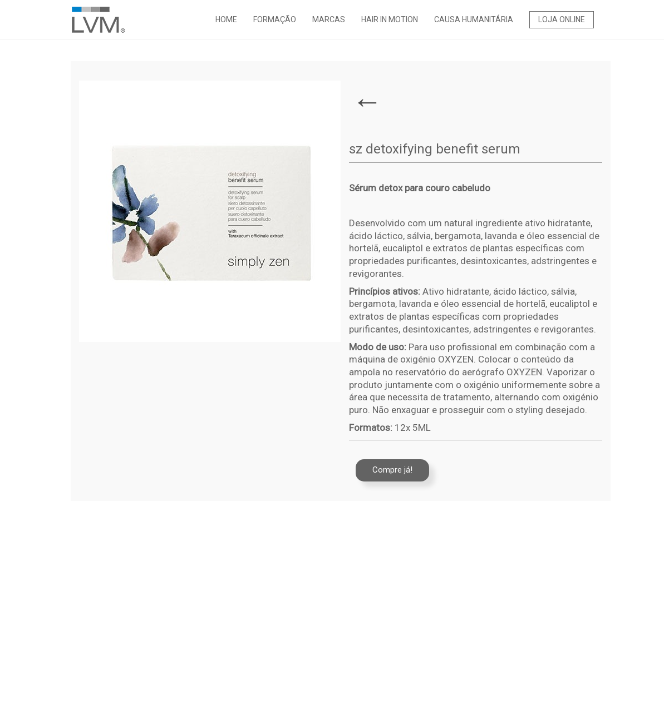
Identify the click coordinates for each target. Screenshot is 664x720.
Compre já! (392, 470)
